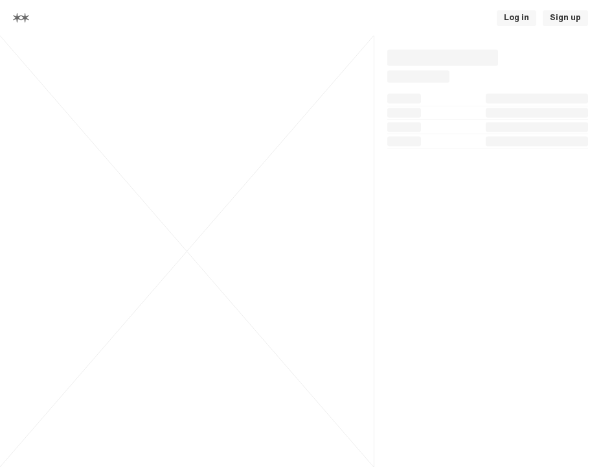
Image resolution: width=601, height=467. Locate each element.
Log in (516, 17)
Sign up (565, 17)
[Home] (21, 17)
